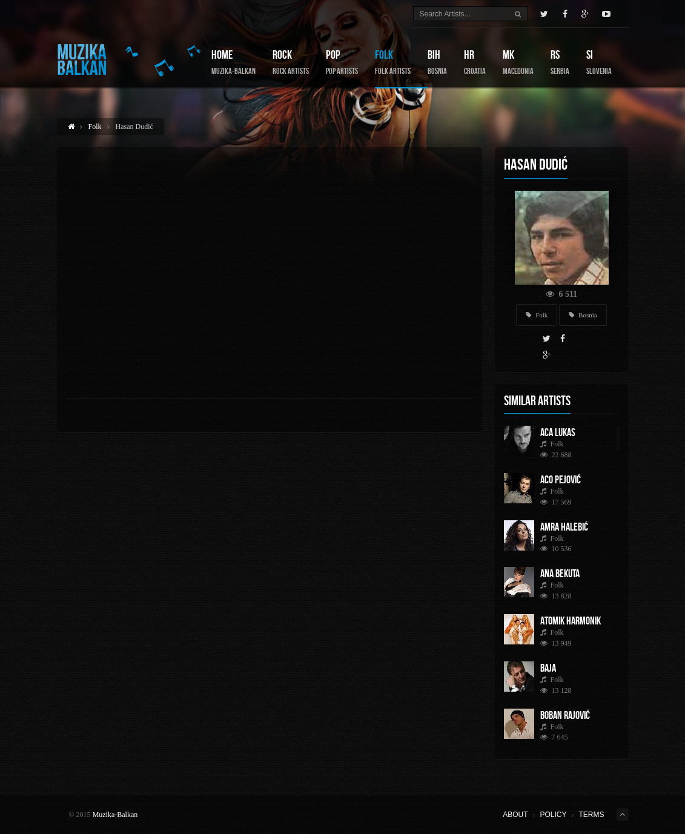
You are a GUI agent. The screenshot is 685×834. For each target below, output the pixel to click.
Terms (591, 814)
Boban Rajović (565, 715)
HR (475, 62)
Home (233, 62)
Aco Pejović (560, 480)
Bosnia (583, 315)
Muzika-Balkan (115, 814)
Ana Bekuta (560, 574)
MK (518, 62)
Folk (393, 62)
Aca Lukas (557, 432)
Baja (548, 668)
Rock (291, 62)
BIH (437, 62)
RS (560, 62)
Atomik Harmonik (570, 621)
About (515, 814)
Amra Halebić (564, 527)
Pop (342, 62)
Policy (553, 814)
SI (599, 62)
